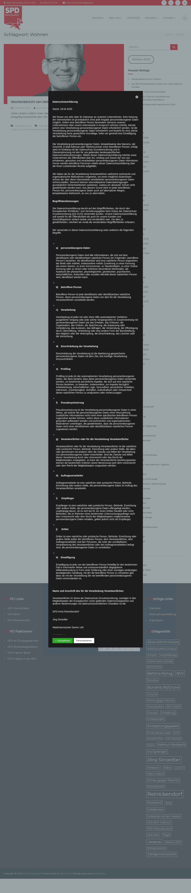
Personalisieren (84, 640)
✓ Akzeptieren (62, 640)
